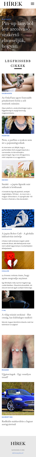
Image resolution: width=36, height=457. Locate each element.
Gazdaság (7, 93)
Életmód (6, 19)
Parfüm (5, 136)
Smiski (5, 180)
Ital (4, 310)
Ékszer (5, 370)
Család (5, 271)
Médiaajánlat (18, 453)
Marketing (7, 417)
